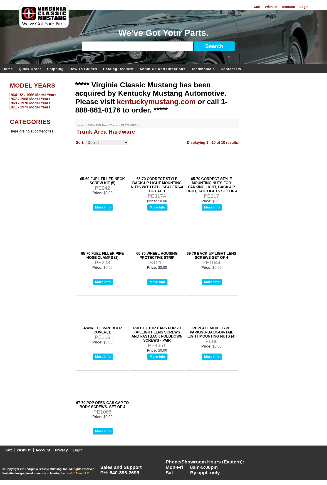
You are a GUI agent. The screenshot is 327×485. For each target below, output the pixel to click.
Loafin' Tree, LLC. (78, 473)
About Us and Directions (162, 69)
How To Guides (83, 69)
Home (7, 69)
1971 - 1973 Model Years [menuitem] (29, 107)
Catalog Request (118, 69)
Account (288, 7)
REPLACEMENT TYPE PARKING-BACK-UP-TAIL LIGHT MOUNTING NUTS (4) (211, 332)
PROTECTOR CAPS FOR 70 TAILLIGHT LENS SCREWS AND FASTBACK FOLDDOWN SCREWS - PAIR (157, 334)
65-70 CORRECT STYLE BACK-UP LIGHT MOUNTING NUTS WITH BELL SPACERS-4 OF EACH (157, 185)
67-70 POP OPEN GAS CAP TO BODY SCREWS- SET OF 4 (102, 405)
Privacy (61, 450)
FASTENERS (129, 125)
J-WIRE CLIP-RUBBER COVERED (102, 330)
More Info (103, 207)
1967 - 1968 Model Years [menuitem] (29, 99)
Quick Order (30, 69)
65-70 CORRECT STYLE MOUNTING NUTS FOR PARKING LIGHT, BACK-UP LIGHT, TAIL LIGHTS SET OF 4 (211, 185)
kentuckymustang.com (156, 102)
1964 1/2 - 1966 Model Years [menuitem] (33, 95)
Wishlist (271, 7)
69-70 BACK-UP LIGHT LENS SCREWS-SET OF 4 (211, 256)
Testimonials (203, 69)
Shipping (55, 69)
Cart (257, 7)
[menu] (36, 101)
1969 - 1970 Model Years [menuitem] (29, 103)
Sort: (80, 143)
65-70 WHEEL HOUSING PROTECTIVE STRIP (157, 256)
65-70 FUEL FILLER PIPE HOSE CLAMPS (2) (102, 256)
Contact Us (231, 69)
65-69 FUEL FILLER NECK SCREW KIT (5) (102, 181)
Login (304, 7)
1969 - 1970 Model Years (103, 125)
